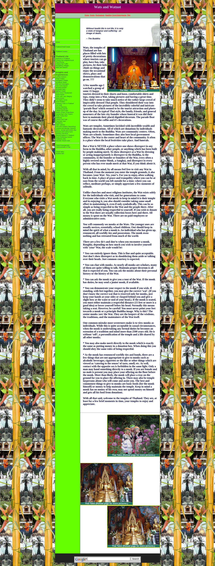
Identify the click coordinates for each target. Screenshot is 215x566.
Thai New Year (61, 121)
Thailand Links (61, 139)
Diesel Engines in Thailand (65, 135)
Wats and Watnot (62, 67)
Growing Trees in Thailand (65, 103)
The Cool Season (62, 86)
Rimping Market (61, 87)
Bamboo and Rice (62, 133)
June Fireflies (60, 102)
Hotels (92, 15)
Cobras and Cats (61, 119)
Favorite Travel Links (63, 141)
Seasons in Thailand (63, 58)
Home (87, 15)
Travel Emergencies (63, 145)
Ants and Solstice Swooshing (66, 126)
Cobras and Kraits (62, 110)
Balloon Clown (61, 91)
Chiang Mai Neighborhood (65, 60)
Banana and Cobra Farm (64, 132)
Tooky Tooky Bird (61, 116)
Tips (128, 15)
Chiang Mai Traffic (62, 64)
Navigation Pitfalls (62, 80)
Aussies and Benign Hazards (66, 128)
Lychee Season (61, 77)
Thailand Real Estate (63, 47)
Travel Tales (60, 152)
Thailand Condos (62, 51)
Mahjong (59, 117)
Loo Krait (59, 105)
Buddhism (59, 123)
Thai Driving (60, 62)
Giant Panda (60, 94)
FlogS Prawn (60, 79)
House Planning (61, 107)
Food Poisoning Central (64, 137)
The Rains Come (61, 100)
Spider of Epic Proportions (65, 112)
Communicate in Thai (63, 147)
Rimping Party (60, 89)
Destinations (99, 15)
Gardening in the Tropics (64, 114)
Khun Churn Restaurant (64, 93)
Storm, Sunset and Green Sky (66, 130)
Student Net (60, 153)
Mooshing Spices (62, 109)
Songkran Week (61, 82)
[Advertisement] (66, 28)
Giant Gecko (60, 98)
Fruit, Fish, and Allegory (64, 96)
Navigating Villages (62, 65)
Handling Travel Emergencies (115, 15)
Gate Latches (60, 125)
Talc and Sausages (62, 84)
